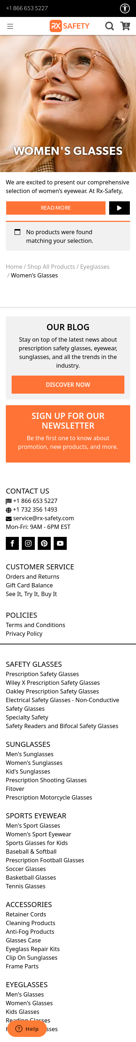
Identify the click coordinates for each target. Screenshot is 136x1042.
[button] (108, 25)
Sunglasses (28, 744)
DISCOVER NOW (68, 385)
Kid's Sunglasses (28, 771)
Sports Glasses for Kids (37, 843)
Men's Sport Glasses (33, 825)
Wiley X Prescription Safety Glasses (53, 683)
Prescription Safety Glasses (42, 674)
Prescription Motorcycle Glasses (49, 797)
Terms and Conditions (35, 625)
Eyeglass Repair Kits (33, 949)
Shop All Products (51, 267)
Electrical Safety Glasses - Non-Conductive (62, 700)
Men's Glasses (25, 994)
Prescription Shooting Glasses (46, 780)
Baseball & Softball (31, 851)
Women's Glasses (29, 1003)
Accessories (29, 904)
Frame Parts (22, 966)
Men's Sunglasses (30, 754)
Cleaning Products (30, 923)
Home (14, 267)
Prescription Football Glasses (45, 860)
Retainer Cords (26, 914)
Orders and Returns (32, 577)
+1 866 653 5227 (27, 9)
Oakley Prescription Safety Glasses (52, 691)
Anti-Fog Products (30, 932)
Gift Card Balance (29, 585)
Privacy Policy (24, 634)
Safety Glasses (34, 664)
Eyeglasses (95, 267)
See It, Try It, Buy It (31, 594)
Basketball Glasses (31, 877)
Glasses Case (23, 940)
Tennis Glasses (25, 886)
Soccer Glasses (26, 869)
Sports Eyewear (36, 815)
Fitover (15, 789)
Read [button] (47, 208)
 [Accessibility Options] (125, 8)
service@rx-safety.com (40, 518)
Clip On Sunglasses (31, 958)
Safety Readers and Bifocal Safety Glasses (62, 726)
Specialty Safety (27, 717)
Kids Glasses (22, 1012)
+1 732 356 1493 (31, 509)
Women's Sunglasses (34, 763)
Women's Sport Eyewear (38, 834)
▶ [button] (119, 205)
